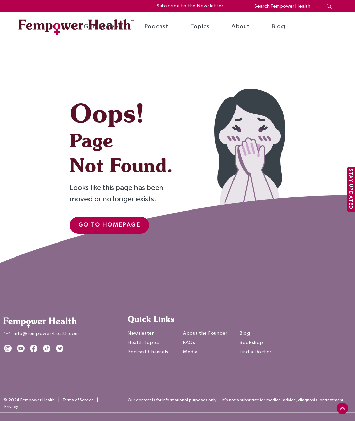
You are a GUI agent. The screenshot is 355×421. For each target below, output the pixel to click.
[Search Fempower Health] (283, 6)
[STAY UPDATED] (351, 189)
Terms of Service (78, 400)
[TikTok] (46, 348)
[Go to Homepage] (109, 225)
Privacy (11, 407)
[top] (342, 408)
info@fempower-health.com (46, 333)
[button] (103, 26)
